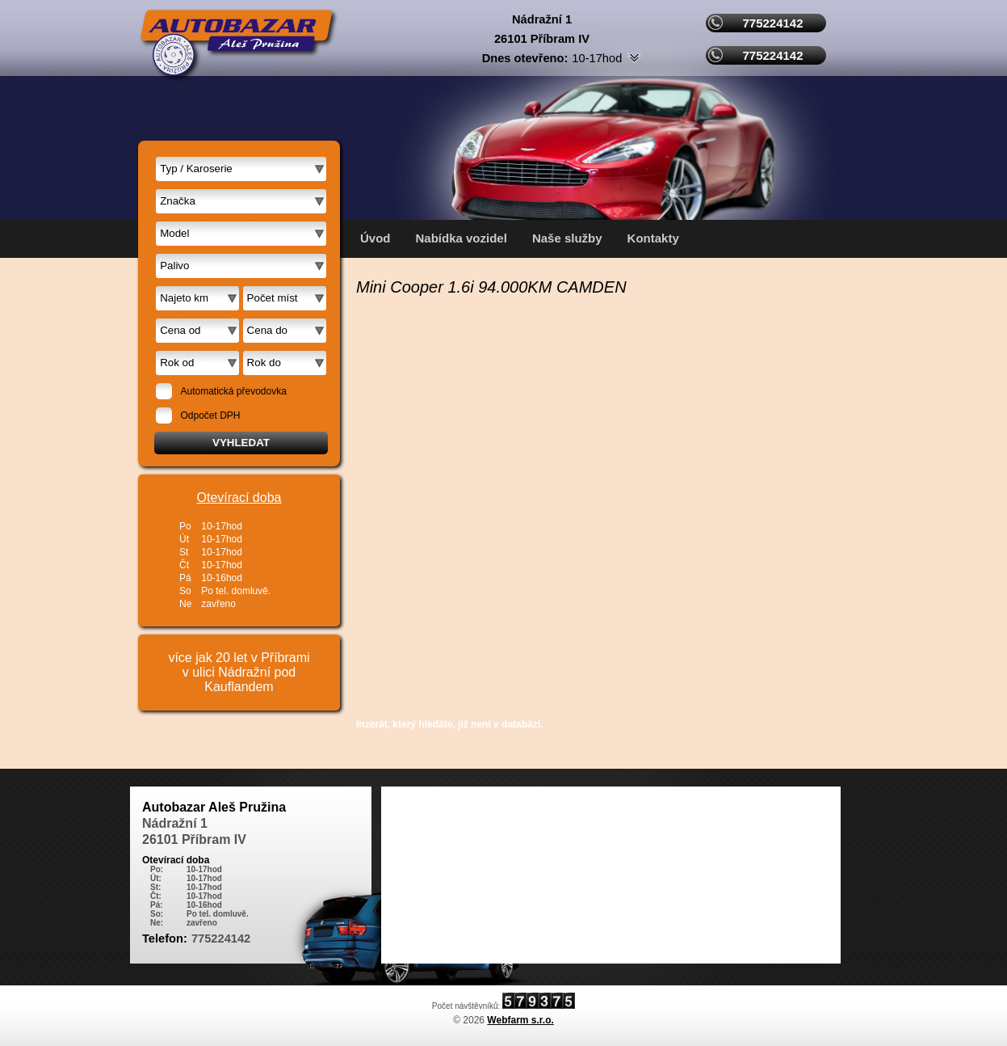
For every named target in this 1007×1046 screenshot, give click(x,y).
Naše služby (567, 238)
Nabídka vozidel (461, 238)
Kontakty (653, 238)
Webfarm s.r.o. (520, 1020)
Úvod (375, 238)
